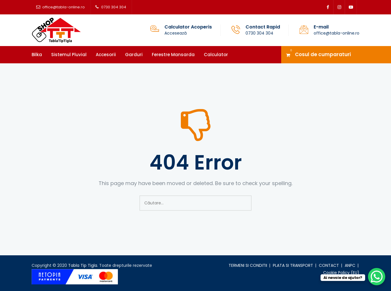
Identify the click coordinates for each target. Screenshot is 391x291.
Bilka (37, 55)
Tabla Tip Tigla (82, 265)
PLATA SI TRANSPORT (293, 265)
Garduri (134, 55)
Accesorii (106, 55)
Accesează (175, 33)
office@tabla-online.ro (63, 7)
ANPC (350, 265)
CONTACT (329, 265)
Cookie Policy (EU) (341, 272)
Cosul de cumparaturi (323, 54)
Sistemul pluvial (69, 55)
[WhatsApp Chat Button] (376, 276)
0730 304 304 (113, 7)
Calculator (216, 55)
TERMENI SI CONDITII (248, 265)
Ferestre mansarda (173, 55)
